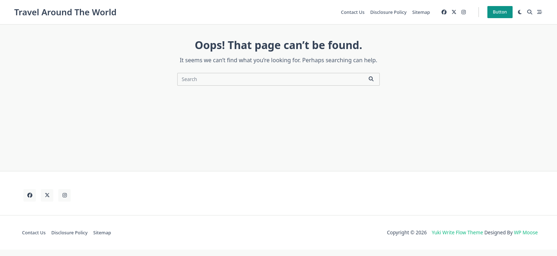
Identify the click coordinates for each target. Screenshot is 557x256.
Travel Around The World (65, 12)
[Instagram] (463, 12)
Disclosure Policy (388, 12)
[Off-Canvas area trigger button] (539, 12)
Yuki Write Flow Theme (457, 232)
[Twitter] (453, 12)
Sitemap (421, 12)
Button (500, 12)
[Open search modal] (529, 12)
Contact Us (352, 12)
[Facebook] (444, 12)
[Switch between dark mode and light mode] (520, 12)
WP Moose (526, 232)
